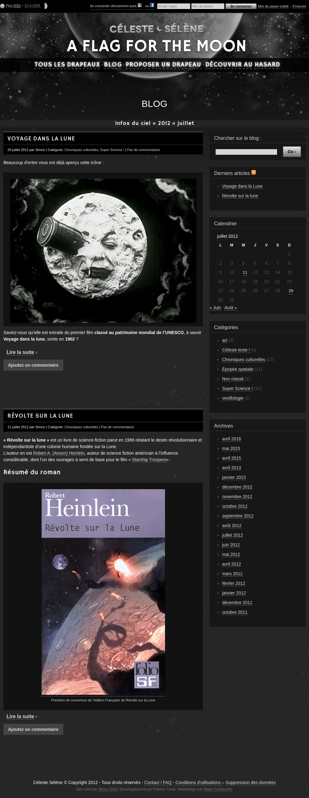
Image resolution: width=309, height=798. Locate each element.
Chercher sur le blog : (238, 138)
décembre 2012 (237, 486)
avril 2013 (231, 467)
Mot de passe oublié (273, 6)
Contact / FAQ (158, 782)
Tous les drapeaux (67, 65)
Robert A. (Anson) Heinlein (59, 453)
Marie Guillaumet (218, 789)
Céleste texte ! (236, 349)
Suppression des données (251, 782)
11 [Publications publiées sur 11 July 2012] (245, 272)
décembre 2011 (237, 602)
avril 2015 (231, 458)
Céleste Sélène (157, 27)
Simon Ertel (108, 789)
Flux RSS (253, 172)
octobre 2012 (235, 506)
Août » (230, 307)
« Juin (215, 307)
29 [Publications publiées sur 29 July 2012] (291, 290)
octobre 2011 (235, 612)
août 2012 (231, 525)
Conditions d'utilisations (198, 782)
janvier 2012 (234, 592)
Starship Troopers (149, 459)
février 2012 (233, 583)
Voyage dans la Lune (41, 139)
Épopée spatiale (237, 369)
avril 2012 (231, 564)
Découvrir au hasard (242, 65)
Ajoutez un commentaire (33, 365)
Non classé (233, 378)
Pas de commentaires (143, 150)
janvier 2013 (234, 477)
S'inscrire (299, 6)
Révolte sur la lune (40, 416)
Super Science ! (112, 150)
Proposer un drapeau (164, 65)
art (224, 340)
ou (149, 5)
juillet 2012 (232, 535)
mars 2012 (232, 573)
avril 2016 (231, 438)
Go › (292, 151)
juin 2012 (231, 544)
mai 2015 (231, 448)
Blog (113, 65)
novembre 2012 (237, 496)
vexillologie (232, 398)
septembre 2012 (237, 515)
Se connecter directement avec (116, 5)
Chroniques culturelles (81, 150)
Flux (13, 6)
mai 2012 (231, 554)
